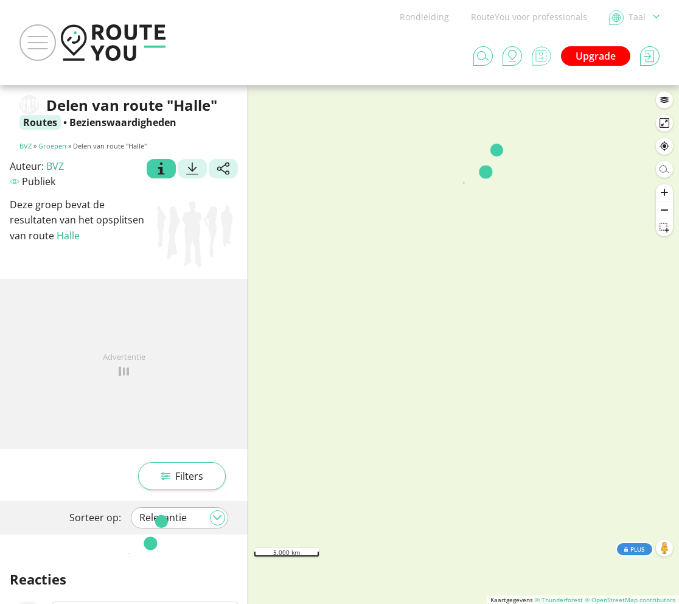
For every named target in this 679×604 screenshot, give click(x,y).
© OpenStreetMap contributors (630, 599)
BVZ (25, 145)
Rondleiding (424, 17)
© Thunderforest (559, 599)
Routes (40, 122)
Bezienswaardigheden (122, 122)
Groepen (52, 145)
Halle (68, 235)
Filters (182, 476)
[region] (463, 344)
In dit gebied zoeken (464, 103)
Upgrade (596, 56)
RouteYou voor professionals (529, 17)
